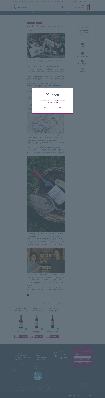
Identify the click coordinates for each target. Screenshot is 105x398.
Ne (60, 107)
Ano (45, 107)
